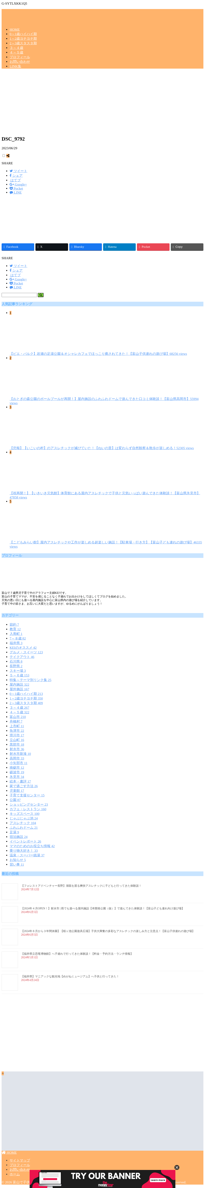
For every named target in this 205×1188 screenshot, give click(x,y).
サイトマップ (20, 1160)
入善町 (16, 634)
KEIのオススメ (23, 648)
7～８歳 (18, 638)
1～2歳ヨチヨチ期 (23, 39)
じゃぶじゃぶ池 (24, 818)
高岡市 (17, 758)
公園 (15, 800)
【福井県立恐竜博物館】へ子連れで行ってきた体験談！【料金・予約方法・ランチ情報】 (77, 953)
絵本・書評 (20, 781)
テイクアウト (22, 657)
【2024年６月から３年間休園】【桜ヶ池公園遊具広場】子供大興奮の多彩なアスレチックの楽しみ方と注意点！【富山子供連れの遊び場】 (108, 931)
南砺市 (17, 768)
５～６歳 (19, 675)
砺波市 (17, 772)
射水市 (17, 749)
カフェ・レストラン (28, 809)
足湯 (14, 832)
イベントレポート (25, 841)
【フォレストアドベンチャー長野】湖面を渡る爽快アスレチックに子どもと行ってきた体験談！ (81, 885)
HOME (15, 29)
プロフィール (20, 57)
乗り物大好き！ (24, 851)
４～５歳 (16, 52)
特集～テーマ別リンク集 (30, 680)
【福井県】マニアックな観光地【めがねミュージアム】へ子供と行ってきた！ (70, 976)
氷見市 (17, 777)
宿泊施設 (18, 837)
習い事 (17, 864)
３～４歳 (16, 48)
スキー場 (18, 671)
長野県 (16, 666)
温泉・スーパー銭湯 (27, 855)
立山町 (17, 740)
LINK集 (15, 66)
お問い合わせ (20, 62)
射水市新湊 (20, 754)
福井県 (16, 643)
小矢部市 (18, 763)
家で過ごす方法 (24, 786)
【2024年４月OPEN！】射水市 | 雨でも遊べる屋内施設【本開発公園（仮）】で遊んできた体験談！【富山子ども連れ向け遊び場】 (102, 908)
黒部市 (17, 744)
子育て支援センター (27, 795)
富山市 (18, 717)
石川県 (16, 661)
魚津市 (17, 731)
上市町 (17, 726)
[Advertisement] (102, 103)
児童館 (17, 791)
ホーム (15, 1174)
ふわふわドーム (24, 828)
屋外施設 (19, 689)
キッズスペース (24, 814)
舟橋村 (16, 721)
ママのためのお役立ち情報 (32, 846)
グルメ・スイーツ (26, 652)
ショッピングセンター (29, 804)
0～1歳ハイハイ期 (23, 34)
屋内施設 (19, 684)
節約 (14, 624)
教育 (15, 629)
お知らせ (18, 860)
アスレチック (23, 823)
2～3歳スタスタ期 (23, 43)
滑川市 (17, 735)
